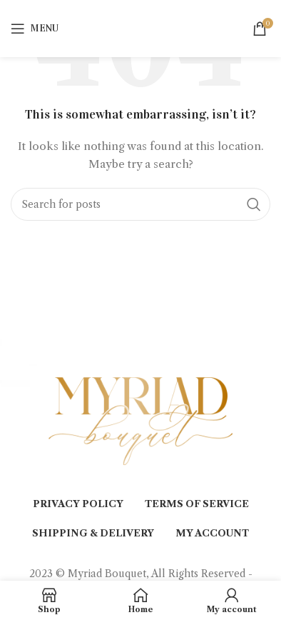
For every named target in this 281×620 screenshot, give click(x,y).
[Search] (140, 204)
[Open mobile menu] (35, 28)
